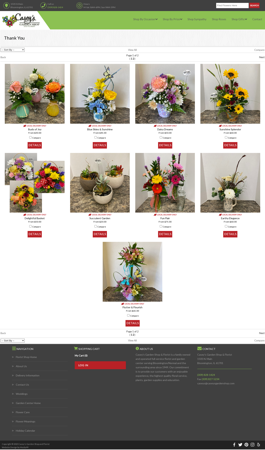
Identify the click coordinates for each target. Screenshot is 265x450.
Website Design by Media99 (15, 447)
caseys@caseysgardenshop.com (215, 383)
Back (3, 57)
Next (261, 57)
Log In (83, 365)
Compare (259, 49)
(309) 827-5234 (210, 379)
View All (132, 49)
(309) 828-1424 (55, 7)
